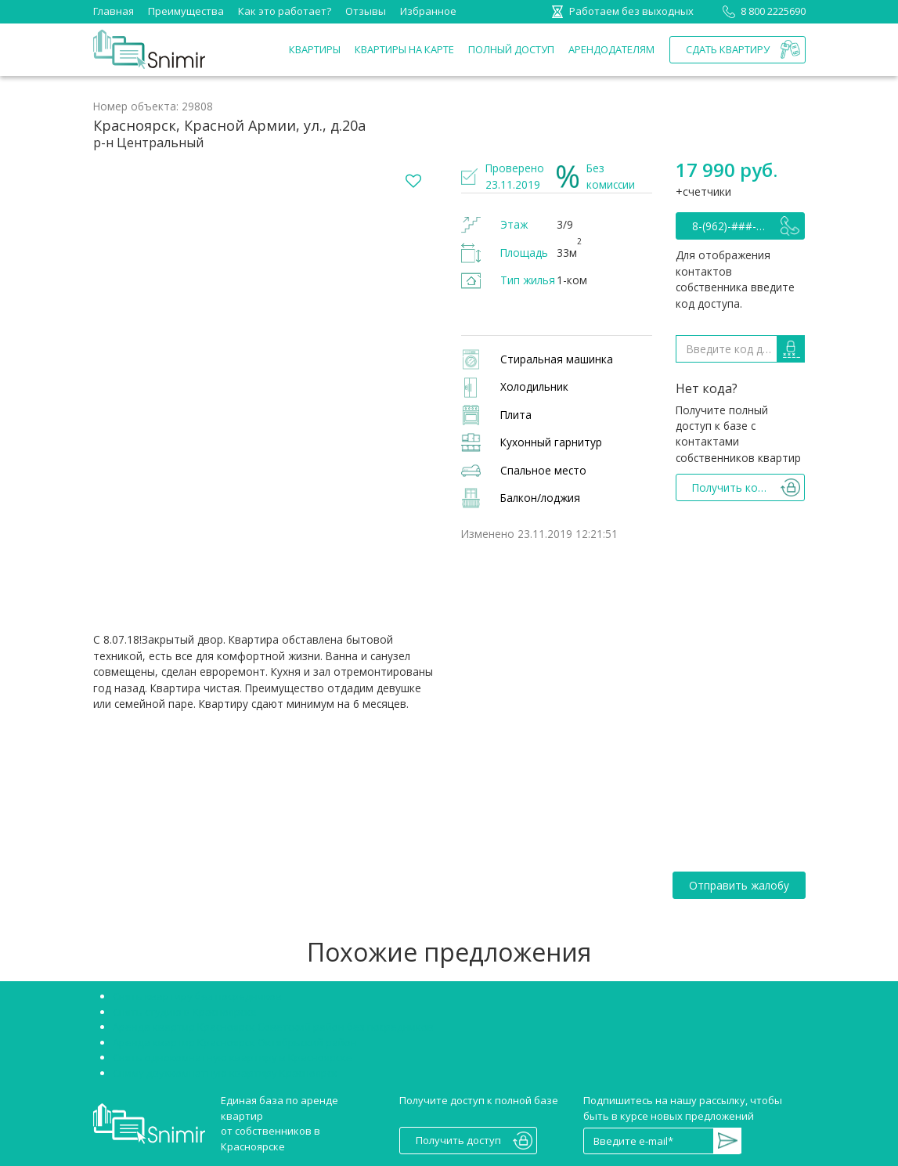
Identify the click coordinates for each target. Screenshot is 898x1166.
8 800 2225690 (761, 11)
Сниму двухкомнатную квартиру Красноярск (225, 1073)
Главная (113, 11)
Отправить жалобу (739, 885)
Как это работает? (284, 11)
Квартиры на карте (404, 49)
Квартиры (315, 49)
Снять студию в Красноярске (185, 1012)
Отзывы (365, 11)
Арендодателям (611, 49)
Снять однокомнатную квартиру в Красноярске (232, 1057)
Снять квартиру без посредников (197, 996)
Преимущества (186, 11)
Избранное (428, 11)
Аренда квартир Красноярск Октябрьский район (235, 1042)
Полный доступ (511, 49)
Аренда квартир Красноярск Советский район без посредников (273, 1027)
